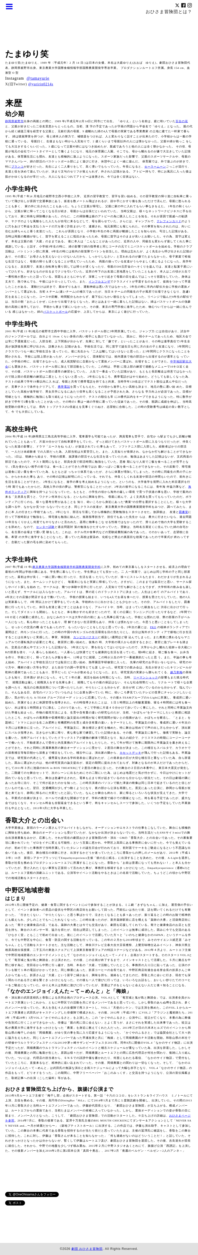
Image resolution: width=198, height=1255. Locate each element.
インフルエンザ (99, 281)
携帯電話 (64, 386)
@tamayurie (38, 78)
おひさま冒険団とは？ (169, 11)
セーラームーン (155, 166)
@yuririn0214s (40, 84)
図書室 (183, 512)
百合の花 (182, 121)
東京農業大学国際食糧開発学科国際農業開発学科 (66, 567)
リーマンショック (145, 677)
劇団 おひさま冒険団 (87, 1249)
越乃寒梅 (176, 672)
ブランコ (17, 166)
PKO (153, 627)
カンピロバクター (85, 637)
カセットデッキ (130, 752)
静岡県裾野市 (14, 121)
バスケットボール (55, 311)
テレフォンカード (169, 221)
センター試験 (45, 527)
